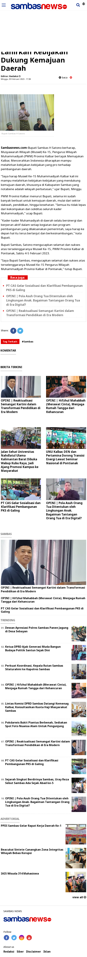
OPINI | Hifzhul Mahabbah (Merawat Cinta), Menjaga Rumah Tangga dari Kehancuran (65, 406)
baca (63, 77)
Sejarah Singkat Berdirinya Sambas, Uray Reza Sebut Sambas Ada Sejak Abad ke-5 (37, 781)
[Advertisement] (43, 26)
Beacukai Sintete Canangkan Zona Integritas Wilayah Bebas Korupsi (32, 851)
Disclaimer (33, 951)
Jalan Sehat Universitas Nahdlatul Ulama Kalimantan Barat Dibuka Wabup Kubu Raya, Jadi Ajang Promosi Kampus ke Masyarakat (19, 461)
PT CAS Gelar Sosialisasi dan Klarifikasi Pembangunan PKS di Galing (21, 506)
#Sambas (27, 341)
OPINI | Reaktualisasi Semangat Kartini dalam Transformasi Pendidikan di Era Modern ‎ (20, 406)
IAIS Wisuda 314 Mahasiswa (20, 873)
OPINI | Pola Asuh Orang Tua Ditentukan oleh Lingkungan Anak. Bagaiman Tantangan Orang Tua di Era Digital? (43, 300)
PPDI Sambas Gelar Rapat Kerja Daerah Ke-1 (31, 826)
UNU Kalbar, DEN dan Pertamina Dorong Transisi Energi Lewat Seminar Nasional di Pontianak (65, 457)
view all (79, 897)
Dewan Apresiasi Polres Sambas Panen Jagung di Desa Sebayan (36, 629)
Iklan (47, 951)
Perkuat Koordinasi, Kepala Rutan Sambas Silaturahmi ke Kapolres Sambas (34, 667)
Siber (20, 951)
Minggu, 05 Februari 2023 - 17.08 (16, 79)
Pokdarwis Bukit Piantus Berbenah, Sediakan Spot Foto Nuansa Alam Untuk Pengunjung (36, 724)
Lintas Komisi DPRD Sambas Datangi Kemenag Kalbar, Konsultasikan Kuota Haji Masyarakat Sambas (37, 707)
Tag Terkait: (10, 341)
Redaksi (8, 951)
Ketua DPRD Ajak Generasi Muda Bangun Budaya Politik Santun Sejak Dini (33, 648)
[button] (83, 2)
